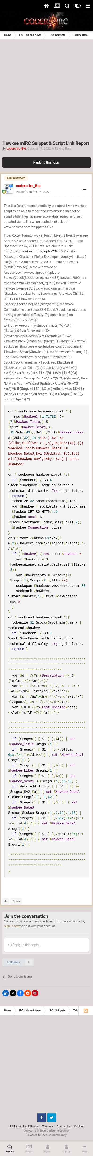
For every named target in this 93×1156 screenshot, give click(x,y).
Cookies (79, 1126)
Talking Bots (63, 148)
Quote (16, 901)
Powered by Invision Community (46, 1135)
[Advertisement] (46, 88)
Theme (47, 1126)
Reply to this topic (46, 162)
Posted (33, 191)
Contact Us (64, 1126)
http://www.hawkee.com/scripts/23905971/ (36, 251)
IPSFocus (32, 1126)
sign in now (12, 926)
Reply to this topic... (24, 945)
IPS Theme (15, 1126)
